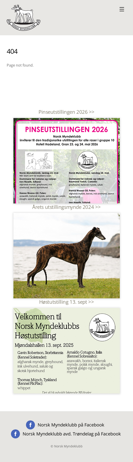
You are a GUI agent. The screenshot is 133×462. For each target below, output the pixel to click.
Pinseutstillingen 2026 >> (66, 111)
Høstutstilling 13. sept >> (66, 301)
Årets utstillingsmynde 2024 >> (66, 206)
